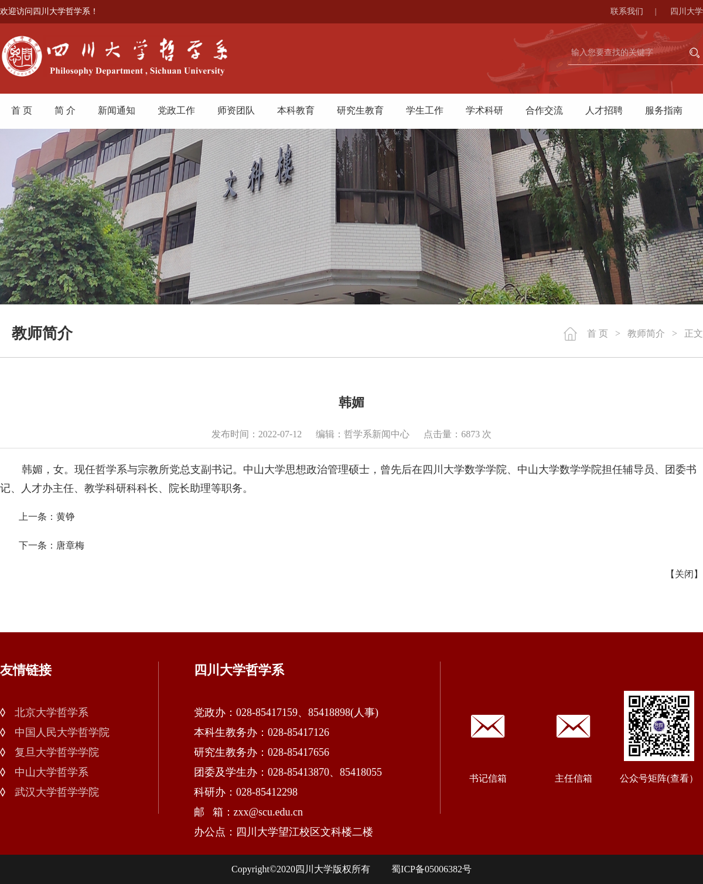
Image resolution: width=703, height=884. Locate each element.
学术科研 (484, 110)
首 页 (21, 110)
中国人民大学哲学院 (62, 732)
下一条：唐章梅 (51, 545)
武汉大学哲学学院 (57, 792)
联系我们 (639, 11)
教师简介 (646, 333)
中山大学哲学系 (51, 772)
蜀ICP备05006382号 (431, 869)
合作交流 (544, 110)
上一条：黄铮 (47, 517)
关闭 (684, 574)
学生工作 (424, 110)
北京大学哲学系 (51, 712)
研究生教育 (360, 110)
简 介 (65, 110)
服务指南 (663, 110)
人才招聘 (604, 110)
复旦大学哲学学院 (57, 752)
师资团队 (236, 110)
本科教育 (296, 110)
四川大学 (686, 11)
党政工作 (176, 110)
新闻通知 (116, 110)
